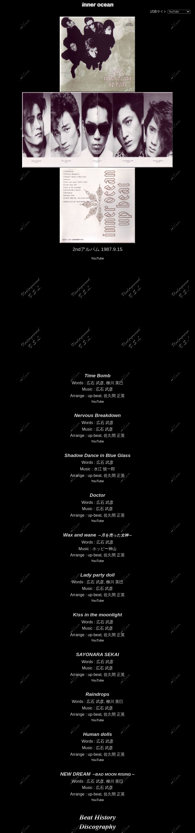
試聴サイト (158, 11)
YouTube (97, 258)
